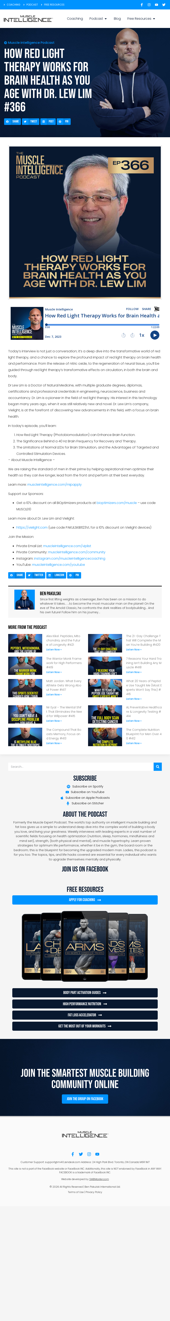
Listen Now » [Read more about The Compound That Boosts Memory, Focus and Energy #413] (54, 743)
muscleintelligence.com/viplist (67, 546)
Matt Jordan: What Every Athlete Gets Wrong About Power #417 (64, 685)
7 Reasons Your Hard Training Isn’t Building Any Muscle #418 (143, 663)
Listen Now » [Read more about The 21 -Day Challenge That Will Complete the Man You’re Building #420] (134, 649)
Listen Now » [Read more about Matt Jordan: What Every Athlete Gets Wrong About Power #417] (54, 694)
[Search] (158, 767)
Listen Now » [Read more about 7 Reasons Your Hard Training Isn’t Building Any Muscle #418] (134, 672)
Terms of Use (76, 1191)
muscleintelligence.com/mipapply (54, 484)
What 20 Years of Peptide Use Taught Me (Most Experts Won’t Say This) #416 (144, 687)
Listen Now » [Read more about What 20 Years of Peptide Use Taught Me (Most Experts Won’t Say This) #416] (134, 699)
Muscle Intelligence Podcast (31, 42)
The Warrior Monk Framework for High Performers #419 (64, 663)
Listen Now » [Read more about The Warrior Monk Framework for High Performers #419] (54, 672)
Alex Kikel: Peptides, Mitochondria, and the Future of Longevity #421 (63, 640)
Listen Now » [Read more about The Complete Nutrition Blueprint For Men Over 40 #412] (134, 743)
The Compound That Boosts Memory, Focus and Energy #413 (63, 734)
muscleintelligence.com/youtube (58, 564)
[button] (12, 121)
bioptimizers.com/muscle (117, 502)
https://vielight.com (32, 527)
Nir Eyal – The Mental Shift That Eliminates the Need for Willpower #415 (64, 711)
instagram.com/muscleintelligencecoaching (69, 558)
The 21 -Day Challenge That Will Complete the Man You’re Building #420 (143, 640)
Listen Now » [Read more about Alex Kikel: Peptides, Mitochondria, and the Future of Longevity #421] (54, 649)
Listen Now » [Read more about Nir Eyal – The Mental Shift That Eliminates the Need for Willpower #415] (54, 721)
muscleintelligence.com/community (76, 552)
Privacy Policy (94, 1191)
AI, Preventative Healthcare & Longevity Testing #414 (144, 711)
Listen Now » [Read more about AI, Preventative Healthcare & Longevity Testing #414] (134, 721)
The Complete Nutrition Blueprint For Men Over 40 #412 (144, 734)
